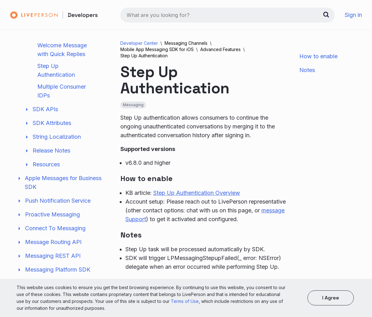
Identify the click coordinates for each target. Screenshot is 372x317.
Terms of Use (185, 301)
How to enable (318, 56)
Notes (307, 70)
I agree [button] (330, 297)
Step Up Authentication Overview (196, 193)
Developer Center (139, 43)
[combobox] (227, 15)
